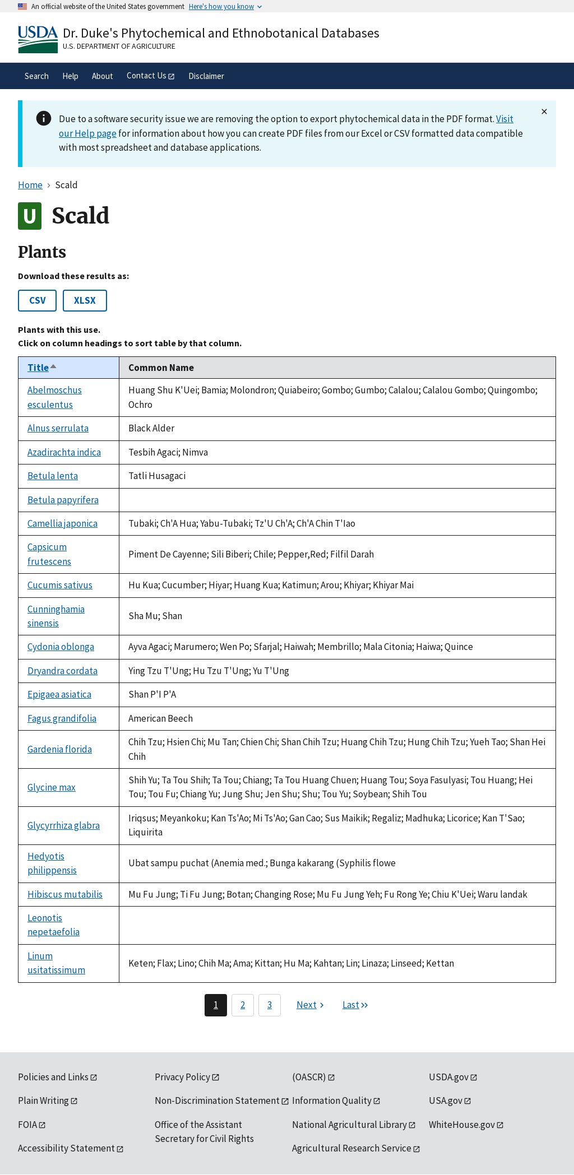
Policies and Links (53, 1077)
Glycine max (51, 787)
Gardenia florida (59, 749)
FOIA (27, 1124)
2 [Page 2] (242, 1004)
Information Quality (332, 1100)
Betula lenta (52, 476)
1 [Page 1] (216, 1004)
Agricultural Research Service (351, 1148)
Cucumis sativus (59, 585)
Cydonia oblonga (60, 646)
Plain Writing (43, 1100)
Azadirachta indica (64, 452)
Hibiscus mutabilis (65, 894)
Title (42, 367)
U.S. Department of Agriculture (119, 46)
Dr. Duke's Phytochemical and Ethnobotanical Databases (221, 33)
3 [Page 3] (269, 1004)
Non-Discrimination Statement (217, 1100)
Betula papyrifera (63, 500)
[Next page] (312, 1005)
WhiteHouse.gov (462, 1124)
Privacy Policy (182, 1077)
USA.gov (445, 1100)
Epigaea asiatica (59, 694)
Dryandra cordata (62, 671)
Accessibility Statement (66, 1148)
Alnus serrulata (58, 428)
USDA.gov (449, 1077)
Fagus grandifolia (61, 718)
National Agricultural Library (349, 1124)
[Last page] (355, 1005)
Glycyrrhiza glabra (63, 825)
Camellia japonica (62, 523)
